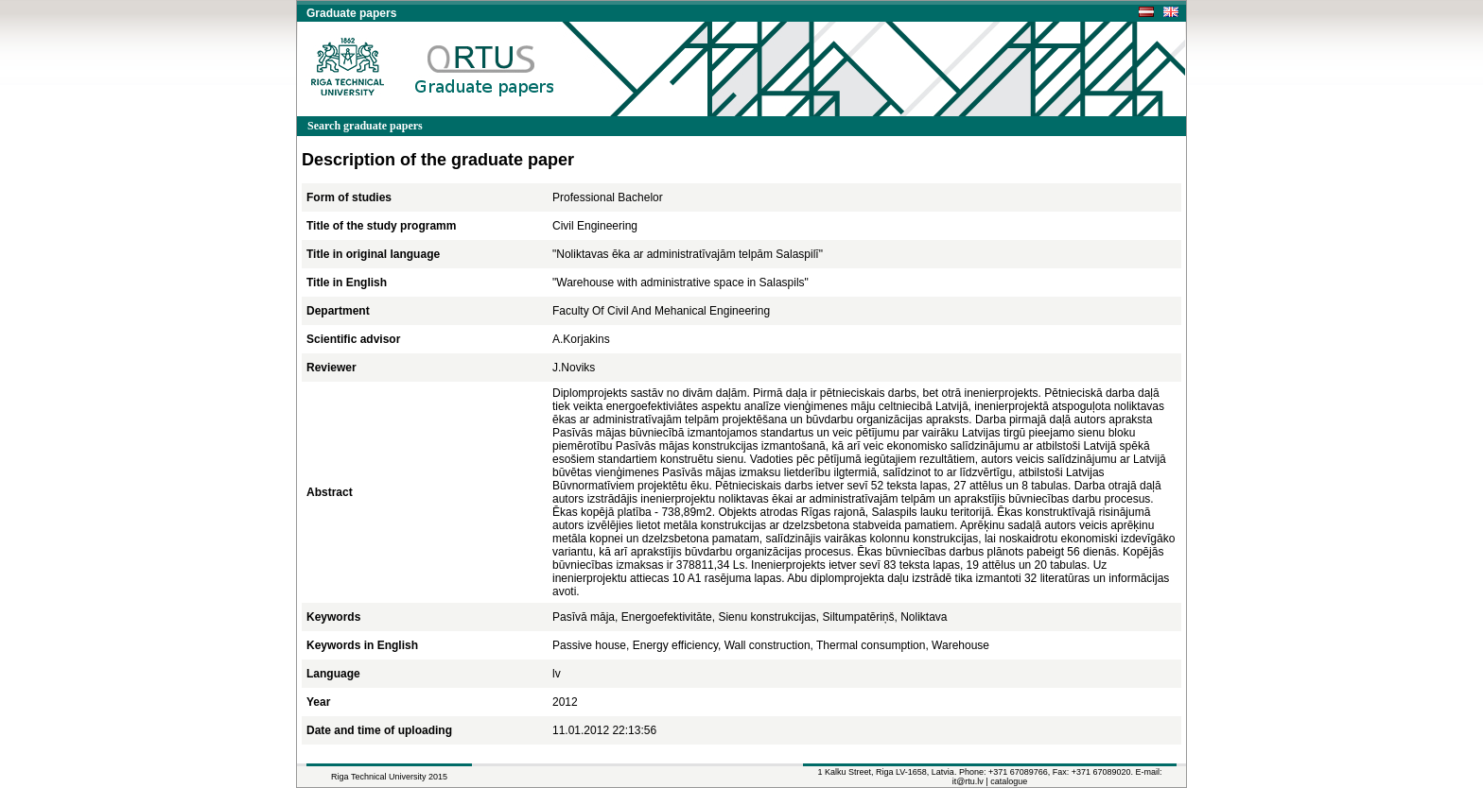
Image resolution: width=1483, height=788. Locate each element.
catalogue (1008, 781)
